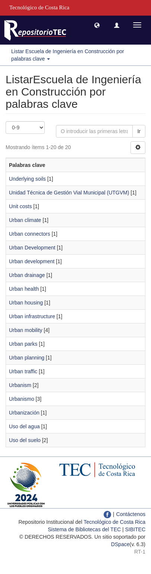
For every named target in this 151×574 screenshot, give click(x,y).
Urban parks (23, 344)
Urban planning (26, 358)
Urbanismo (21, 399)
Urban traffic (23, 371)
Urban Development (32, 248)
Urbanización (24, 413)
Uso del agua (24, 426)
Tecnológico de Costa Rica (114, 522)
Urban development (31, 261)
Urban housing (26, 303)
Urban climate (25, 220)
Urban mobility (25, 330)
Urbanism (20, 385)
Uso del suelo (25, 440)
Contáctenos (130, 514)
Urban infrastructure (32, 316)
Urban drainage (27, 275)
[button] (97, 25)
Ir (139, 131)
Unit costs (20, 206)
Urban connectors (29, 234)
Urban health (24, 289)
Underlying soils (27, 179)
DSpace (120, 544)
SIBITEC (135, 529)
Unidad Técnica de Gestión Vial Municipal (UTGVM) (69, 193)
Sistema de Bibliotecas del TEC (84, 529)
